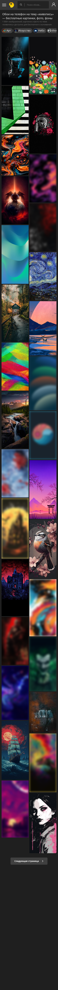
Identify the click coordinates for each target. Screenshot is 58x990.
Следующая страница (29, 861)
